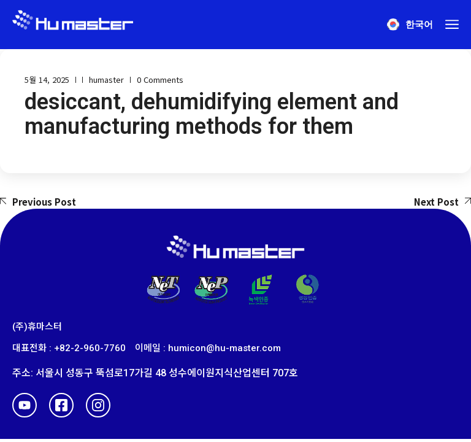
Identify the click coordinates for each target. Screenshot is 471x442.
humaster (106, 79)
